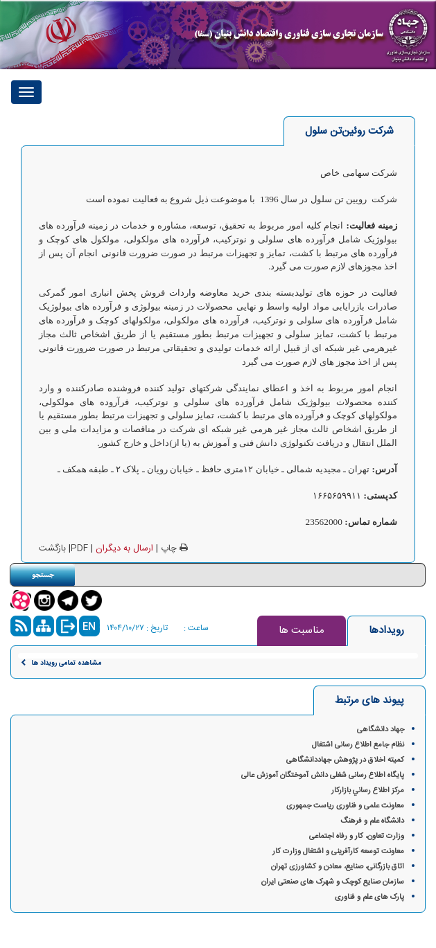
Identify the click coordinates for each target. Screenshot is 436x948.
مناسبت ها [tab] (301, 630)
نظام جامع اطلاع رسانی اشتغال (358, 745)
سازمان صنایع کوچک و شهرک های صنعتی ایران (332, 882)
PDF (79, 549)
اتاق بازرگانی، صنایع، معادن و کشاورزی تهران (337, 867)
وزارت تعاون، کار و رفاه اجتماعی (356, 836)
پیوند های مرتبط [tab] (369, 700)
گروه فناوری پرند (55, 933)
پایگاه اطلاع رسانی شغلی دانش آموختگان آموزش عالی (322, 775)
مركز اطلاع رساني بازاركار (367, 791)
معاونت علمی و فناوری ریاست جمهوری (345, 806)
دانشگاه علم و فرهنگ (372, 821)
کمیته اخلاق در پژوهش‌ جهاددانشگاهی (345, 760)
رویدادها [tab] (386, 630)
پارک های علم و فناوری (369, 897)
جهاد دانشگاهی (380, 730)
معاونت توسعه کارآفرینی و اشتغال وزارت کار (338, 852)
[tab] (349, 131)
